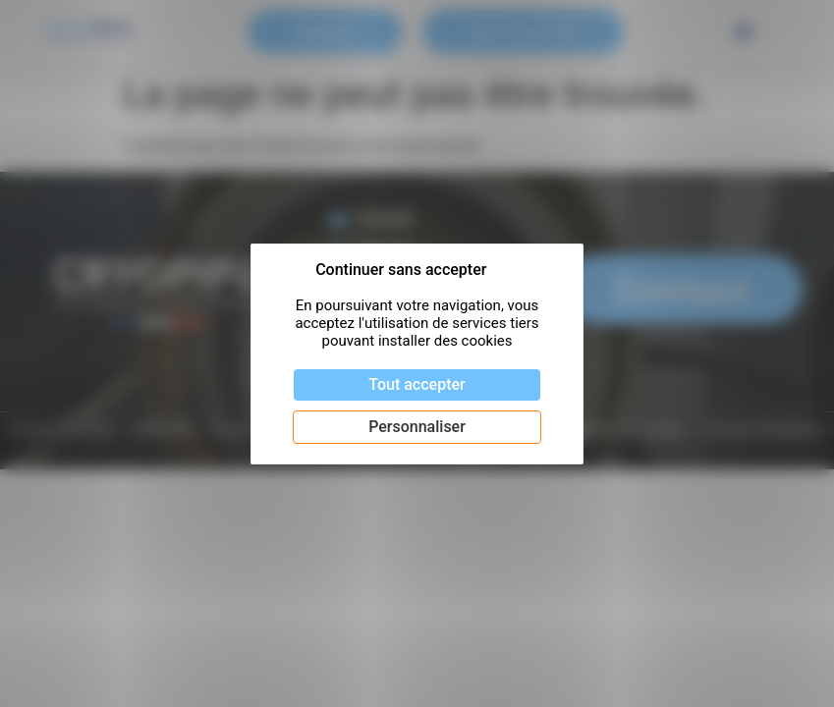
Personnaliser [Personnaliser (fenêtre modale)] (417, 426)
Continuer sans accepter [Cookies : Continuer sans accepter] (400, 269)
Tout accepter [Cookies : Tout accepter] (416, 384)
